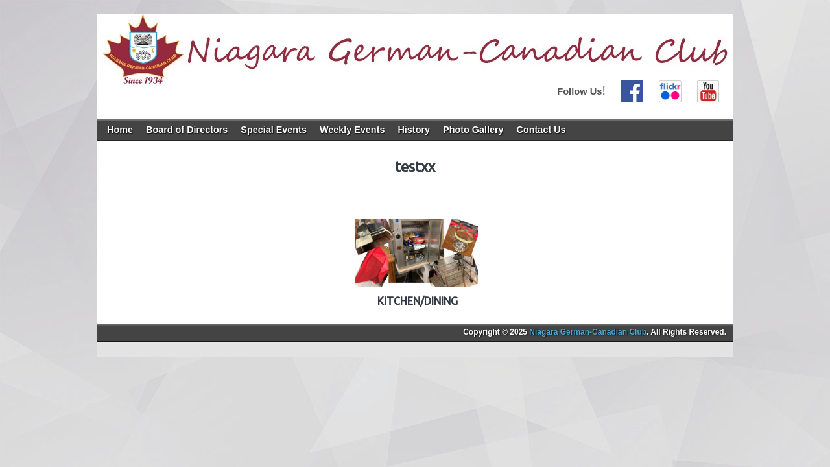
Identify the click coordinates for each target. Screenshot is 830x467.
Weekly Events (352, 130)
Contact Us (541, 130)
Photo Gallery (473, 130)
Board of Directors (187, 130)
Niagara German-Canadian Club (587, 332)
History (413, 130)
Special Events (274, 130)
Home (120, 130)
